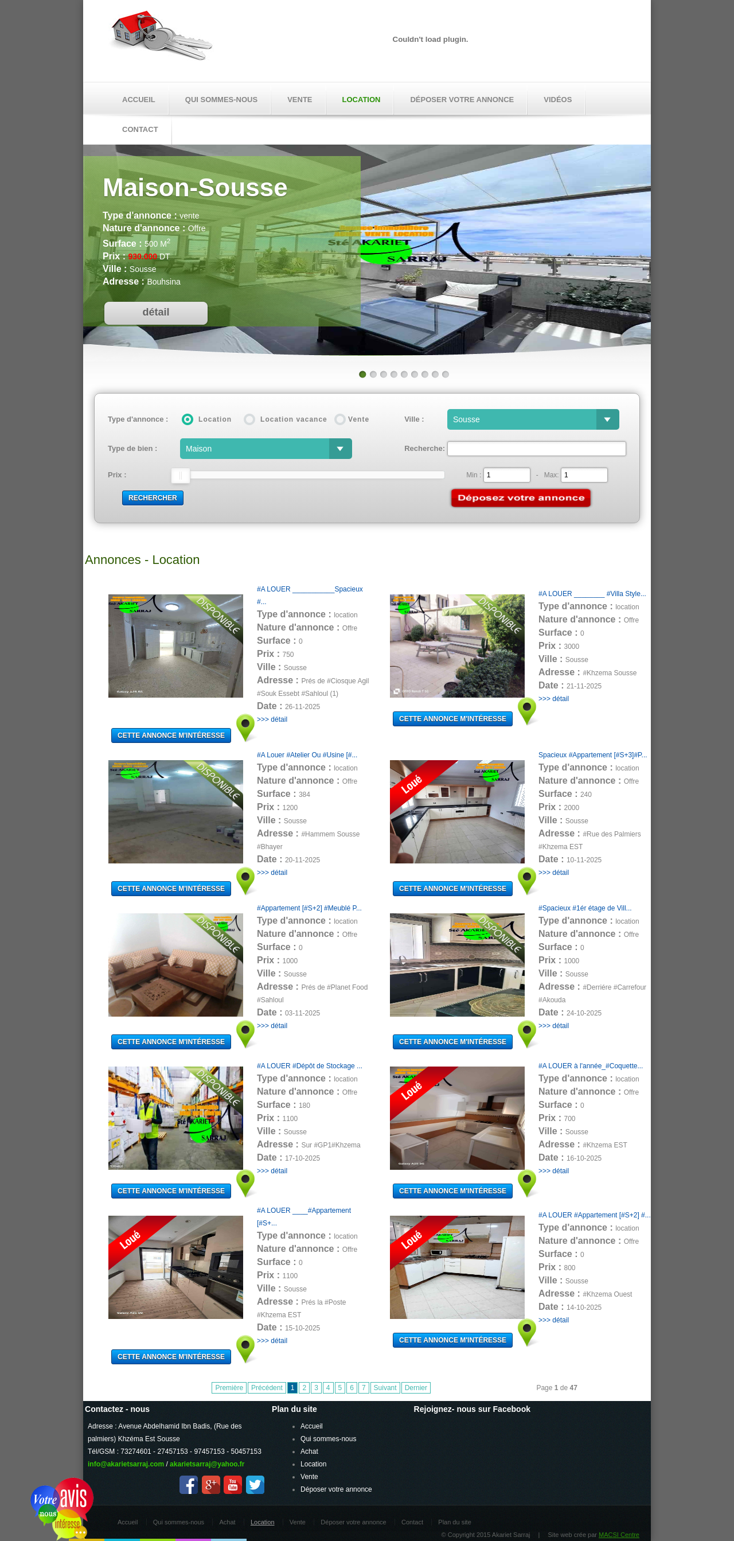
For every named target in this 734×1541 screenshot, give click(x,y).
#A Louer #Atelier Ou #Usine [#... (307, 755)
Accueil (138, 99)
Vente (299, 99)
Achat (309, 1451)
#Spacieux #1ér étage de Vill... (585, 908)
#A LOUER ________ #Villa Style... (592, 594)
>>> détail (272, 719)
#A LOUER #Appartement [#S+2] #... (594, 1215)
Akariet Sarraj (161, 39)
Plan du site (454, 1522)
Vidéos (558, 99)
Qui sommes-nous (221, 99)
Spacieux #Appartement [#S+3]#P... (592, 755)
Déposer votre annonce (462, 99)
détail (155, 312)
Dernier (416, 1388)
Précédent (267, 1388)
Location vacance (293, 419)
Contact (412, 1522)
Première (229, 1388)
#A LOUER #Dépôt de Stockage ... (309, 1066)
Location (361, 99)
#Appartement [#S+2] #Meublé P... (309, 908)
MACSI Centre (619, 1534)
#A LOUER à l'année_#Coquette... (590, 1066)
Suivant (385, 1388)
